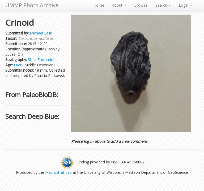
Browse (140, 5)
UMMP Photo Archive (31, 5)
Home (99, 5)
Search (163, 5)
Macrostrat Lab (58, 172)
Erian (18, 64)
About (119, 5)
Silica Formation (42, 59)
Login (185, 5)
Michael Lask (41, 33)
